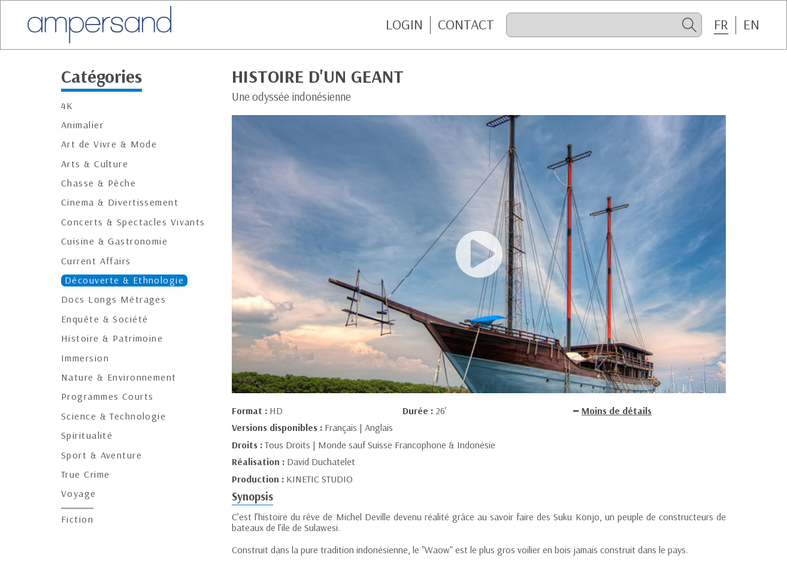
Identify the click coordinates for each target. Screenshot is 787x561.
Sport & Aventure (101, 455)
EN (751, 24)
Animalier (82, 125)
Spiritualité (87, 435)
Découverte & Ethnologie (124, 280)
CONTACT (466, 24)
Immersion (85, 358)
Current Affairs (96, 261)
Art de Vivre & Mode (109, 144)
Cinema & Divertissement (119, 202)
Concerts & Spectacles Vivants (133, 222)
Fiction (77, 519)
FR (721, 24)
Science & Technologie (113, 416)
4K (67, 105)
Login (404, 24)
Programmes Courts (107, 396)
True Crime (85, 474)
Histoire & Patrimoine (112, 338)
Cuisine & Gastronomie (114, 241)
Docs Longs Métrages (113, 299)
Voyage (78, 493)
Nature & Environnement (119, 377)
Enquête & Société (104, 319)
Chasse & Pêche (98, 183)
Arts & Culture (94, 164)
